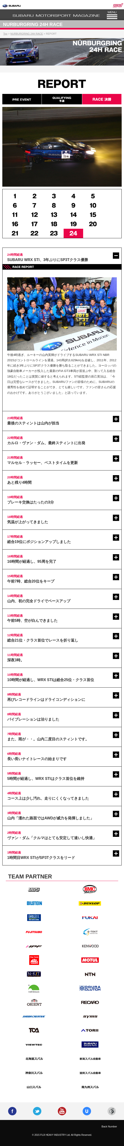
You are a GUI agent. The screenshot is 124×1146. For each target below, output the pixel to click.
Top (5, 33)
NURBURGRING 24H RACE (26, 33)
